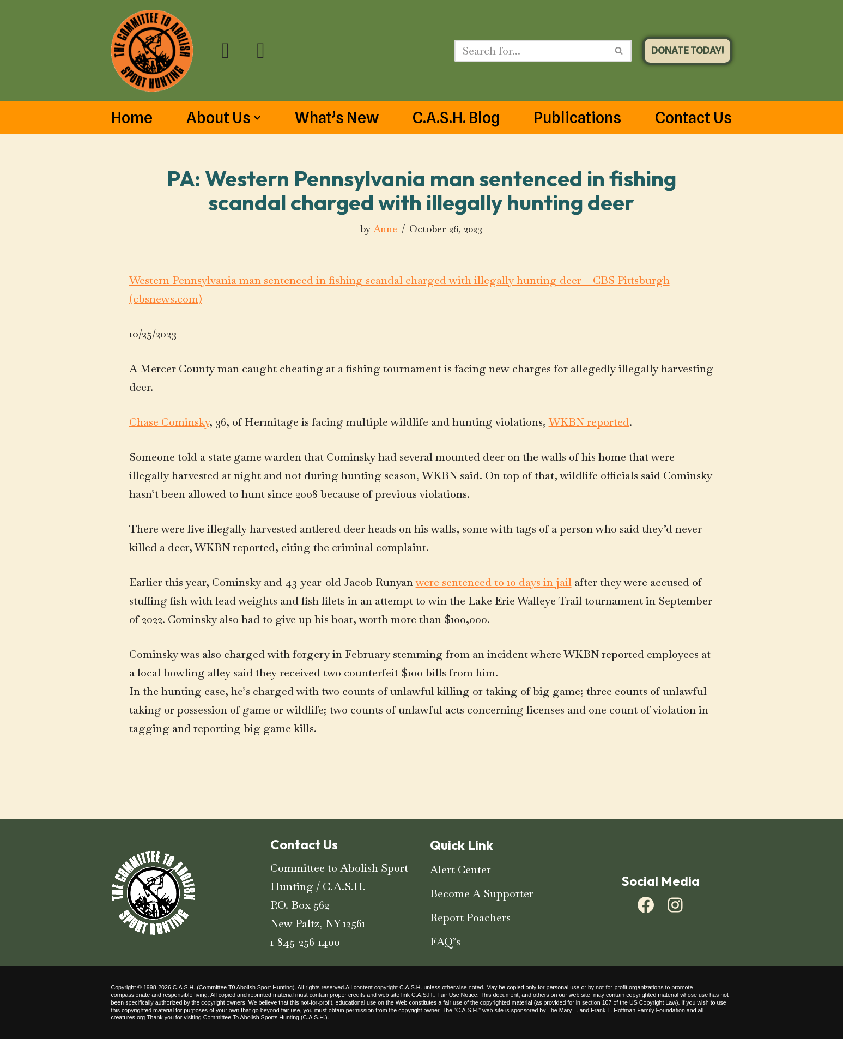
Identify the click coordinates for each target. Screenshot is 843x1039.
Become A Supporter (481, 893)
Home (132, 117)
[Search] (530, 51)
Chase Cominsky (169, 422)
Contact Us (693, 117)
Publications (577, 117)
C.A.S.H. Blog (456, 117)
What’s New (337, 117)
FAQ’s (445, 941)
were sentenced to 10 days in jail (494, 582)
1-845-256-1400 (305, 942)
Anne (385, 228)
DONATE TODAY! (687, 50)
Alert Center (460, 869)
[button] (257, 118)
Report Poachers (470, 917)
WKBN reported (589, 422)
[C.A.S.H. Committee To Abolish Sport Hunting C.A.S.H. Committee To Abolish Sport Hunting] (152, 51)
